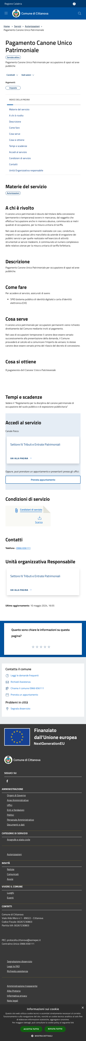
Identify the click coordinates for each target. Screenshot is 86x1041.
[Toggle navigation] (6, 13)
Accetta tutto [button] (31, 1029)
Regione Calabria (13, 3)
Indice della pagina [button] (19, 99)
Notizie (10, 869)
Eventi (10, 897)
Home (7, 26)
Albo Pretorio (14, 991)
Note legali (12, 1000)
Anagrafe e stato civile (18, 839)
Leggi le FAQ (13, 966)
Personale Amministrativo (20, 820)
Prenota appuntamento (43, 480)
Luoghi (10, 893)
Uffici (9, 805)
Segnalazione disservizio (19, 961)
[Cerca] (79, 13)
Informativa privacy (17, 996)
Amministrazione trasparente (22, 986)
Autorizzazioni (32, 26)
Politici (10, 815)
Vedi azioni (28, 75)
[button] (43, 1035)
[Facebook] (7, 781)
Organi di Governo (16, 795)
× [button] (82, 1008)
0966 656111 (23, 548)
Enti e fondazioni (15, 810)
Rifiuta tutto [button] (55, 1029)
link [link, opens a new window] (72, 1022)
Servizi (17, 26)
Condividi (13, 75)
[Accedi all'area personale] (74, 3)
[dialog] (43, 1023)
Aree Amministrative (18, 800)
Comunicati (13, 874)
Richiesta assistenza (17, 971)
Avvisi (10, 879)
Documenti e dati (16, 824)
